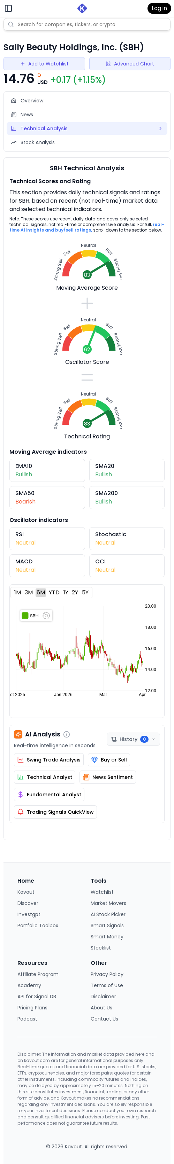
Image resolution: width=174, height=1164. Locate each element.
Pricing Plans (32, 1007)
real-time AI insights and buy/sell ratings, (86, 227)
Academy (29, 985)
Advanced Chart (130, 63)
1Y (65, 592)
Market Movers (108, 903)
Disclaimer (103, 996)
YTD (54, 592)
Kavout (26, 892)
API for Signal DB (36, 996)
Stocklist (101, 947)
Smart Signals (107, 925)
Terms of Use (107, 985)
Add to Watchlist (44, 63)
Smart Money (107, 936)
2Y (75, 592)
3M (29, 592)
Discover (27, 903)
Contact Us (104, 1018)
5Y (85, 592)
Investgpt (28, 914)
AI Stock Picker (108, 914)
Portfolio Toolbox (37, 925)
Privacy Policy (107, 974)
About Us (101, 1007)
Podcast (27, 1018)
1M (17, 592)
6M (41, 592)
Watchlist (102, 892)
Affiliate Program (38, 974)
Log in (159, 8)
